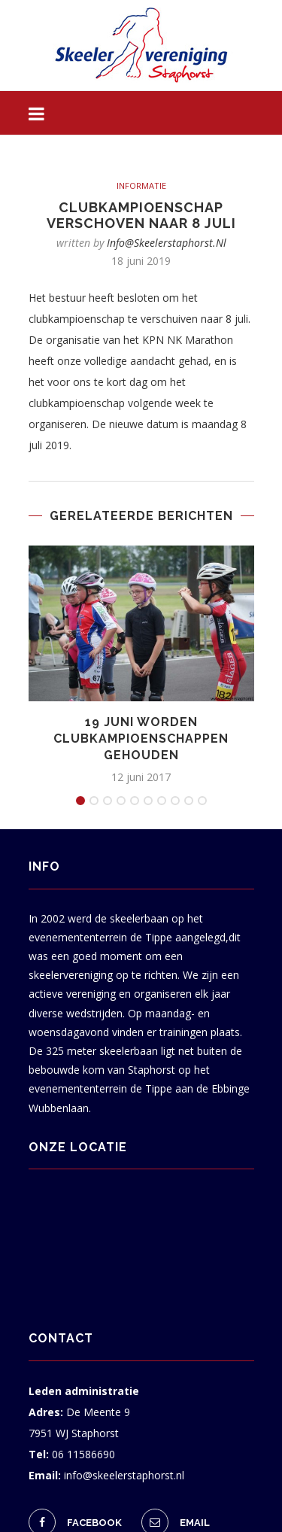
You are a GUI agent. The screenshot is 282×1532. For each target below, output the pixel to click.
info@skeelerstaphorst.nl (166, 243)
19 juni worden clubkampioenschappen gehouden (141, 739)
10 (202, 800)
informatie (141, 185)
